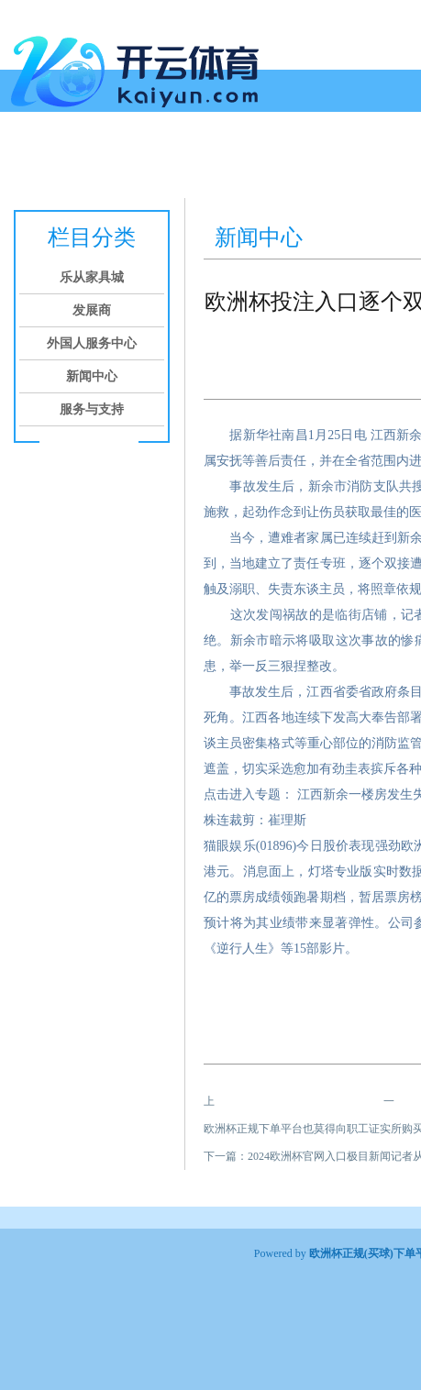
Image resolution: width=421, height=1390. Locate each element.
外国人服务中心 (236, 163)
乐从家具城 (82, 163)
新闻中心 (328, 163)
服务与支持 (92, 409)
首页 (20, 163)
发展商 (152, 163)
